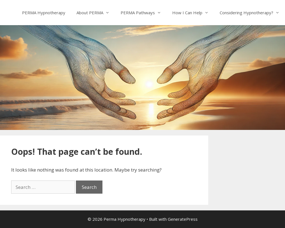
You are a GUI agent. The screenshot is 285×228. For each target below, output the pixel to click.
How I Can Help (193, 12)
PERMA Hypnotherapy (43, 12)
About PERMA (95, 12)
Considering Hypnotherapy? (252, 12)
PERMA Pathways (144, 12)
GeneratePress (183, 219)
